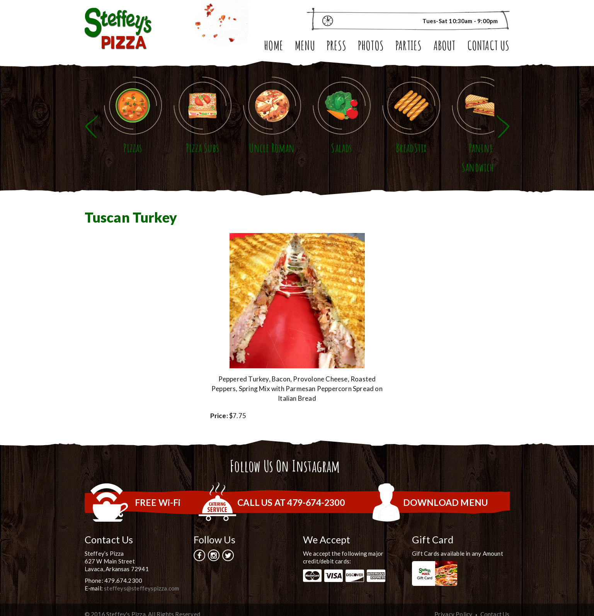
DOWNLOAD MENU (445, 493)
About (445, 47)
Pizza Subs (217, 158)
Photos (371, 47)
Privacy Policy (453, 604)
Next (503, 122)
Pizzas (137, 158)
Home (273, 47)
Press (336, 47)
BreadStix (456, 158)
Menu (305, 47)
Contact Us (488, 47)
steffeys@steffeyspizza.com (141, 578)
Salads (376, 158)
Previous (91, 122)
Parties (408, 47)
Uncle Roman (297, 158)
